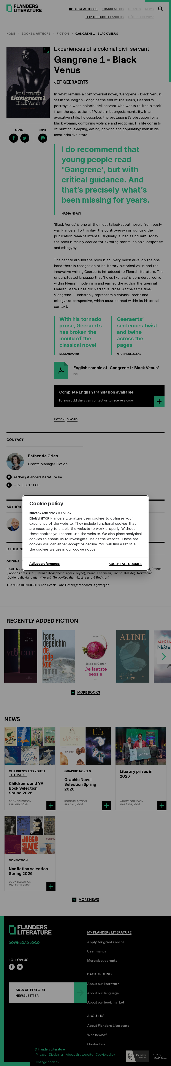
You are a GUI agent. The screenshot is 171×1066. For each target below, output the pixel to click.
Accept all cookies (125, 564)
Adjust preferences (44, 564)
